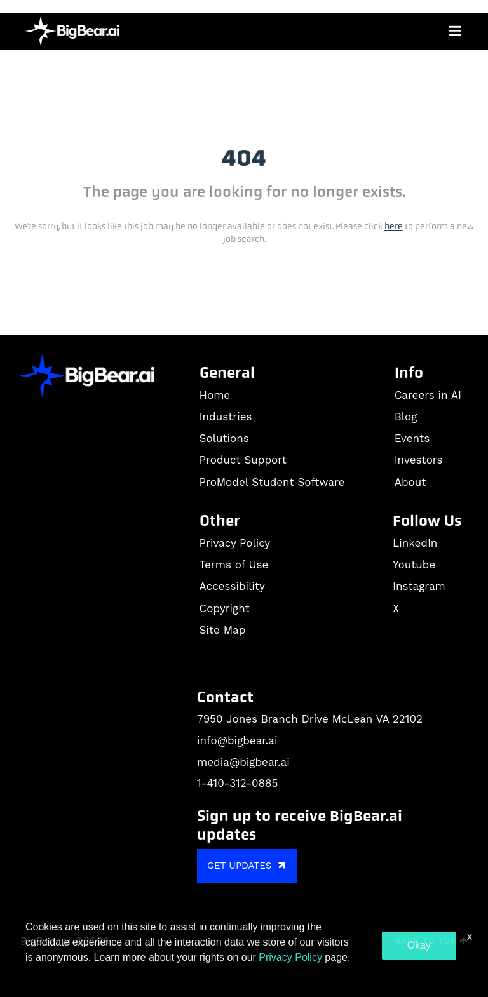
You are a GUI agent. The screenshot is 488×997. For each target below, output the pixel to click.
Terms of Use (234, 564)
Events (412, 438)
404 (244, 158)
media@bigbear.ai (243, 762)
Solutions (224, 438)
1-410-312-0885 (237, 783)
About (410, 482)
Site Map (223, 630)
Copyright (225, 608)
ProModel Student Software (272, 482)
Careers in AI (428, 395)
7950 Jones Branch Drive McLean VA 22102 (310, 719)
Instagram (419, 586)
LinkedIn (415, 543)
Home (215, 395)
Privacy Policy (235, 543)
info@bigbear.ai (237, 740)
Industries (226, 416)
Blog (406, 416)
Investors (419, 459)
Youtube (414, 564)
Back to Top (431, 941)
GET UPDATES (248, 865)
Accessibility (232, 586)
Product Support (243, 459)
